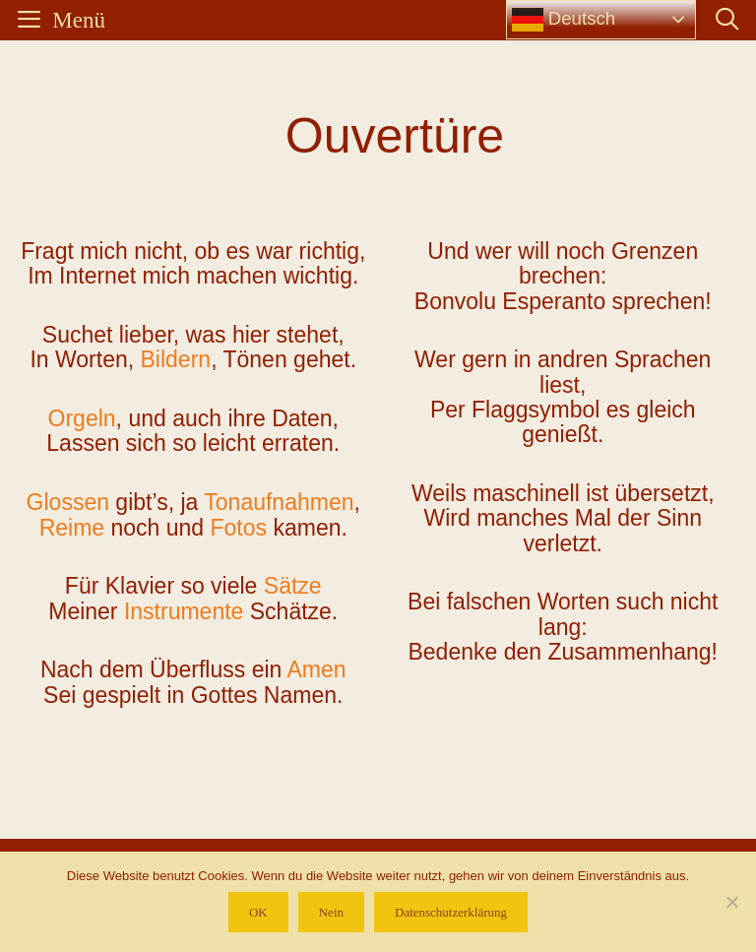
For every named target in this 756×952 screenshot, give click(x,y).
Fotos (239, 527)
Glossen (68, 502)
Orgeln (82, 418)
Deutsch (564, 19)
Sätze (293, 586)
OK (258, 912)
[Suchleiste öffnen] (726, 20)
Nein (331, 912)
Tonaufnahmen (278, 502)
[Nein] (731, 902)
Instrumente (183, 611)
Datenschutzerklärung (451, 912)
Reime (71, 527)
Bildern (176, 359)
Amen (316, 669)
